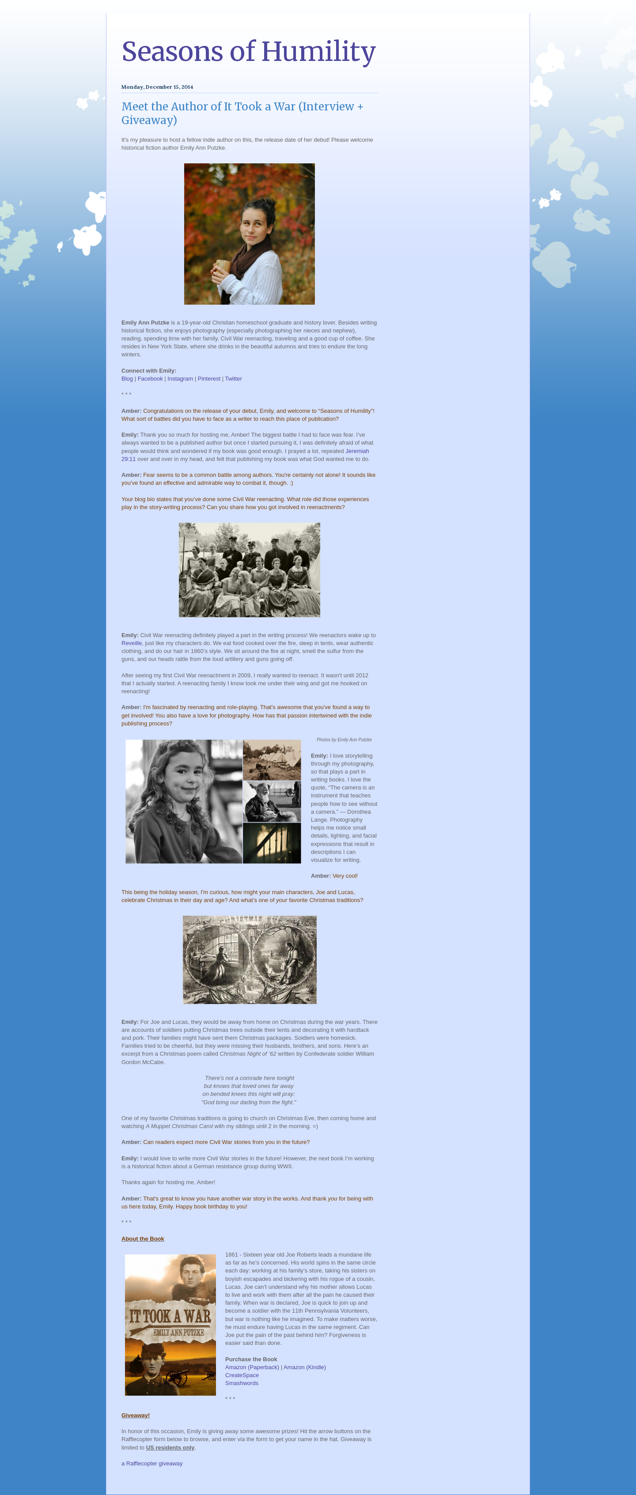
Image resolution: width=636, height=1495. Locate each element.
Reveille (131, 643)
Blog (127, 378)
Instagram (180, 378)
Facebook (150, 378)
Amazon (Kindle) (305, 1367)
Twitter (233, 378)
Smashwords (241, 1383)
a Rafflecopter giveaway (152, 1463)
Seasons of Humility (248, 51)
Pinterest (209, 378)
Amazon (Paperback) (252, 1367)
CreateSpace (242, 1375)
